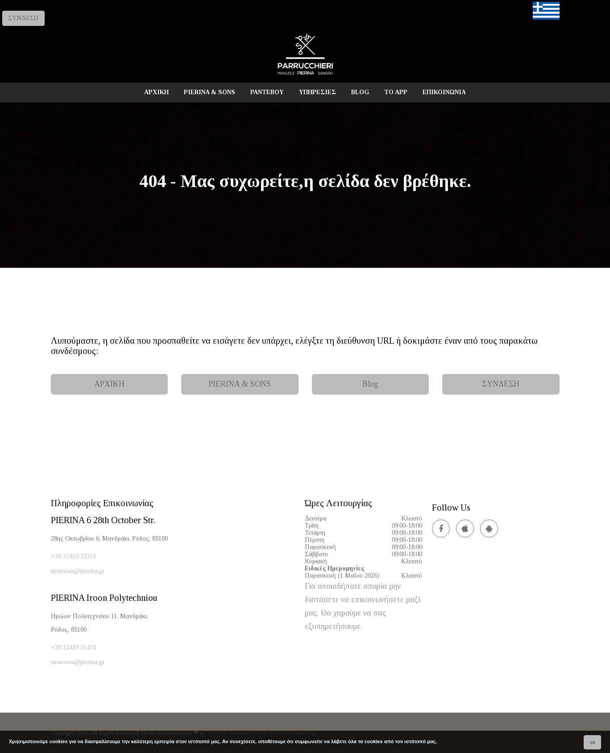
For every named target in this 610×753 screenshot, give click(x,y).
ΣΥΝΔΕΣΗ (23, 18)
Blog (370, 383)
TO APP (395, 92)
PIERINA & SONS (209, 92)
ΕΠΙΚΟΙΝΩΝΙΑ (444, 92)
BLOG (360, 92)
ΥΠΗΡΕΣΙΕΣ (317, 92)
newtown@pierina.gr (78, 571)
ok (592, 742)
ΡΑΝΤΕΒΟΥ (267, 92)
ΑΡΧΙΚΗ (156, 92)
